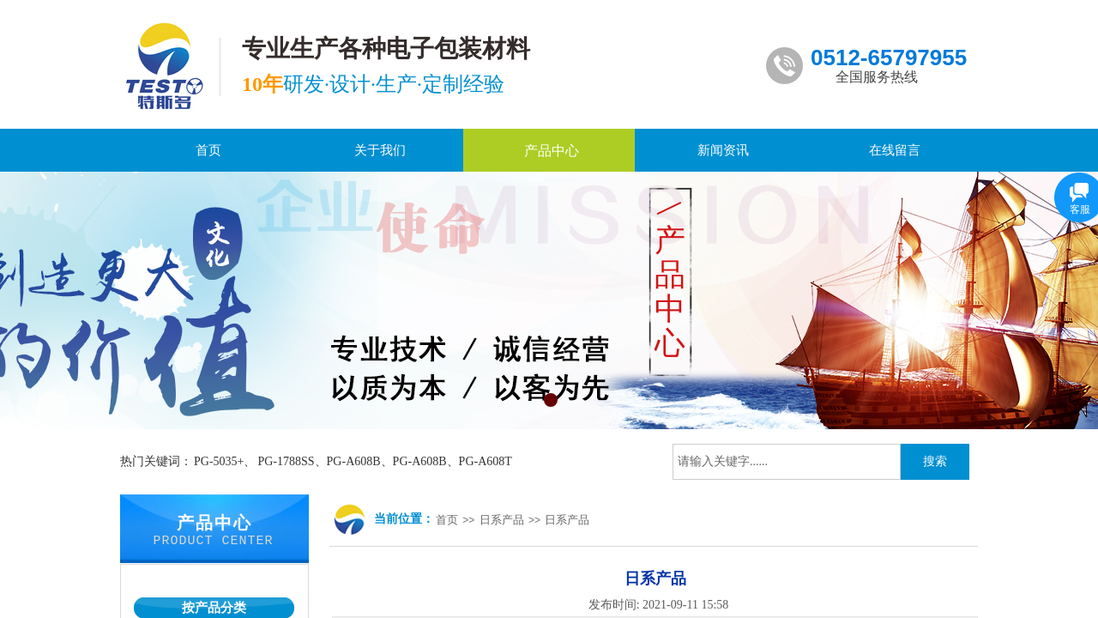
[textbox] (787, 462)
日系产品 (502, 519)
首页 (447, 519)
